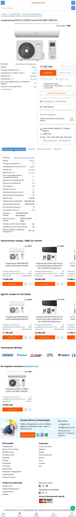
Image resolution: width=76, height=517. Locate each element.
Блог (40, 466)
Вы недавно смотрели (19, 366)
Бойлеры (5, 494)
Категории (7, 443)
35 (35, 70)
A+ (35, 83)
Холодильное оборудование (11, 472)
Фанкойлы (5, 458)
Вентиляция (6, 463)
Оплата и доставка (45, 455)
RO (73, 8)
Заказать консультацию (57, 93)
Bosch (33, 67)
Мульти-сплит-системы (10, 449)
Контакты (42, 463)
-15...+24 (33, 79)
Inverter (33, 76)
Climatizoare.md (38, 3)
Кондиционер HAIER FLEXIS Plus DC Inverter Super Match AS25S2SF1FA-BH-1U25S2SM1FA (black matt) (49, 319)
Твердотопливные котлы (10, 489)
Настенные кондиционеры (25, 64)
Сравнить (42, 449)
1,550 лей (69, 86)
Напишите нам (64, 140)
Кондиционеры (7, 446)
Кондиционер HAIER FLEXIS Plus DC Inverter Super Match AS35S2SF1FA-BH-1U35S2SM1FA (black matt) (49, 265)
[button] (73, 262)
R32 (33, 186)
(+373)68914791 (64, 424)
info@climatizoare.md (66, 427)
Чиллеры (5, 460)
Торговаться (47, 107)
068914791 (47, 134)
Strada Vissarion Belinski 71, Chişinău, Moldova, (55, 129)
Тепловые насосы (8, 455)
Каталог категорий (45, 446)
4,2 (33, 183)
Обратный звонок (50, 140)
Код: (28, 246)
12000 (34, 73)
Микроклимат (7, 469)
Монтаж (41, 458)
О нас (41, 460)
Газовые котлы (7, 486)
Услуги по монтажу (8, 477)
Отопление (6, 466)
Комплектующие (8, 474)
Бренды (41, 452)
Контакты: (63, 421)
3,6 (35, 86)
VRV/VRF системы (8, 452)
